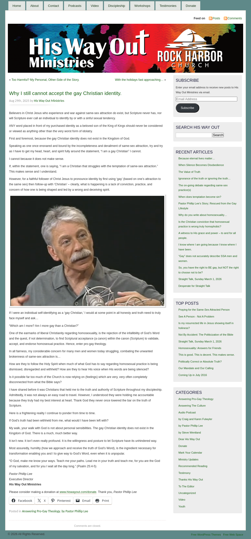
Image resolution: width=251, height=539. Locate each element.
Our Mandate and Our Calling (195, 368)
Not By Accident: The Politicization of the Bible (205, 334)
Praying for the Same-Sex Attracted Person (204, 309)
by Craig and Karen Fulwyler (195, 419)
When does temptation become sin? (199, 196)
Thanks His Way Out (190, 479)
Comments (234, 18)
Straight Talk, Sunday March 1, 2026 (200, 279)
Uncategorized (187, 493)
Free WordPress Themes (206, 534)
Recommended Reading (192, 466)
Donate (191, 6)
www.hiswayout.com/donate (78, 492)
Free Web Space (233, 534)
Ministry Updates (188, 459)
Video (95, 6)
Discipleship (116, 6)
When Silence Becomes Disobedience (201, 165)
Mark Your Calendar (190, 452)
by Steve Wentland (189, 432)
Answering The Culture (192, 405)
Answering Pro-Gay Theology (41, 511)
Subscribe (187, 108)
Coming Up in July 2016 (192, 375)
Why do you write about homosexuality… (202, 214)
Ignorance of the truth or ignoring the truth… (204, 178)
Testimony (184, 472)
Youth (181, 506)
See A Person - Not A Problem (196, 316)
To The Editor (186, 486)
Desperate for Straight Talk (194, 285)
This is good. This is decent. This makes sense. (206, 354)
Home (17, 6)
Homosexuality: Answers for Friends (199, 348)
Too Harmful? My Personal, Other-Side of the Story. (45, 80)
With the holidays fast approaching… (139, 80)
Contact (53, 6)
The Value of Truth (189, 171)
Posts (216, 18)
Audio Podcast (187, 412)
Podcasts (74, 6)
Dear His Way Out (189, 439)
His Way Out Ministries (49, 101)
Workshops (142, 6)
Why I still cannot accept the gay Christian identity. (65, 93)
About (34, 6)
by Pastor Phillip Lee (75, 511)
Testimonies (168, 6)
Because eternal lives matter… (196, 158)
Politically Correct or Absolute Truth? (200, 361)
